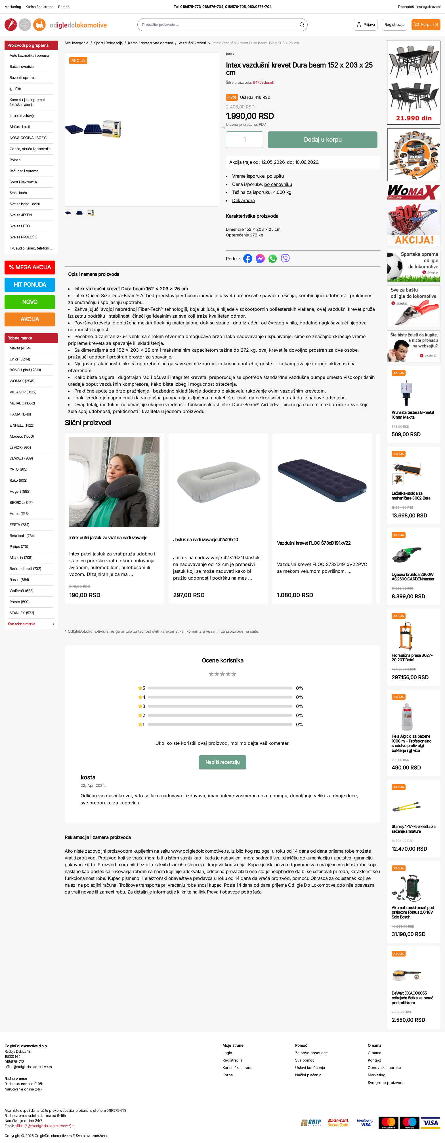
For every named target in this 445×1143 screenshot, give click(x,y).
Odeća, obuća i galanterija (30, 148)
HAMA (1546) (20, 414)
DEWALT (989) (21, 458)
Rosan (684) (19, 579)
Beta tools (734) (22, 535)
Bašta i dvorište (22, 66)
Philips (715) (19, 546)
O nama (374, 1052)
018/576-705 (235, 7)
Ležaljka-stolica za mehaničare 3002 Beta (411, 495)
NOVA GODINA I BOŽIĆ (28, 137)
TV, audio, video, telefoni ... (31, 248)
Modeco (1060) (22, 436)
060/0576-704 (259, 7)
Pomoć (64, 7)
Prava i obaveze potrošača (234, 892)
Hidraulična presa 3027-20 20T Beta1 (412, 657)
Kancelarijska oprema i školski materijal (27, 102)
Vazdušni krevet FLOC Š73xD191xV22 (314, 543)
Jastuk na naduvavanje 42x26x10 (205, 539)
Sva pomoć (304, 1060)
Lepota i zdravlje (22, 115)
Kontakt (374, 1060)
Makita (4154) (20, 348)
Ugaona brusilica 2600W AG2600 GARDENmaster (413, 577)
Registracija (232, 1060)
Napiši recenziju (222, 762)
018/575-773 (190, 7)
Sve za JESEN (21, 215)
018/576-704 (212, 7)
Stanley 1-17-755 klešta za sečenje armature (413, 829)
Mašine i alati (20, 126)
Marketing (13, 7)
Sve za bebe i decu (25, 204)
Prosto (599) (20, 601)
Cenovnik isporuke (384, 1067)
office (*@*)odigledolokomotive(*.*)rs (44, 1125)
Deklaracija (243, 200)
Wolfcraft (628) (21, 590)
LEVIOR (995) (20, 447)
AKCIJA (29, 319)
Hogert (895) (20, 491)
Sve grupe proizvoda (386, 1082)
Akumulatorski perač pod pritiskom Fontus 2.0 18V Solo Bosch (413, 912)
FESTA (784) (20, 524)
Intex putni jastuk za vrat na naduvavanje (108, 537)
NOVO (29, 302)
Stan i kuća (18, 192)
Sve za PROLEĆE (23, 237)
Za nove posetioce (311, 1052)
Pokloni (15, 160)
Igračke (15, 88)
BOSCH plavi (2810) (25, 370)
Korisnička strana (40, 7)
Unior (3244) (20, 359)
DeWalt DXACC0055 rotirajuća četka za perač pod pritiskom (412, 998)
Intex (230, 54)
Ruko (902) (19, 480)
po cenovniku (278, 184)
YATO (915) (19, 469)
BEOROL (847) (21, 502)
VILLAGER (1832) (23, 392)
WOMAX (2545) (22, 381)
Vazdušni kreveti (192, 43)
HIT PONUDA (30, 284)
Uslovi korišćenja (310, 1067)
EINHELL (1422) (22, 425)
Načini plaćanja (308, 1075)
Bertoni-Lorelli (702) (25, 568)
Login (227, 1052)
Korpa (227, 1075)
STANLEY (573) (22, 613)
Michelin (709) (21, 557)
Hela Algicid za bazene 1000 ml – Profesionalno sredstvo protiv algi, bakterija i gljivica (411, 743)
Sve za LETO (20, 226)
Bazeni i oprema (22, 77)
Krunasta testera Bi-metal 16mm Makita (413, 415)
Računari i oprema (24, 171)
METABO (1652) (22, 403)
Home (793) (19, 513)
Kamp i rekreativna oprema (150, 43)
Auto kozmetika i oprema (29, 55)
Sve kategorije (76, 43)
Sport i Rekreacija (23, 182)
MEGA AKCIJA (30, 267)
